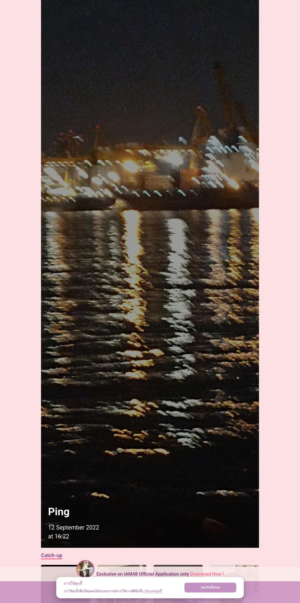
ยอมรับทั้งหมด (210, 587)
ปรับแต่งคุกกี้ (153, 591)
